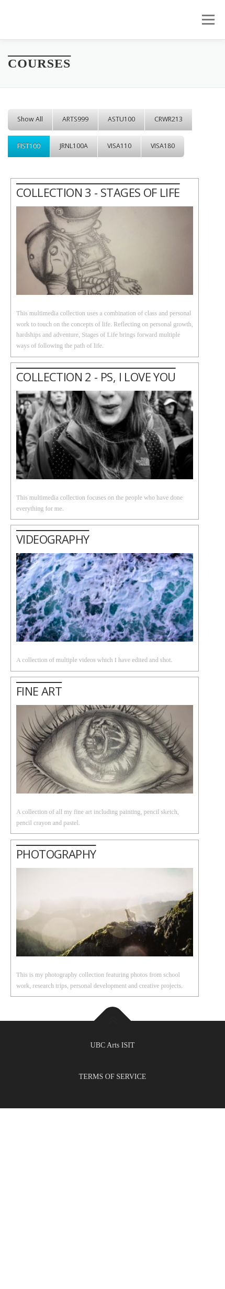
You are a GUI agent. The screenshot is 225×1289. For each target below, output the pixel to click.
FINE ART (39, 691)
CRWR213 (168, 119)
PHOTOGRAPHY (56, 854)
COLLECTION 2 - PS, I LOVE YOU (96, 376)
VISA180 (163, 145)
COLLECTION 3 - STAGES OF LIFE (98, 192)
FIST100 (28, 145)
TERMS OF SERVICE (113, 1077)
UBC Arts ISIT (113, 1045)
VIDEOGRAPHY (52, 539)
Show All (30, 119)
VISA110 (119, 145)
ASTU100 (121, 119)
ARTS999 (75, 119)
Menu (207, 19)
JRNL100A (74, 145)
